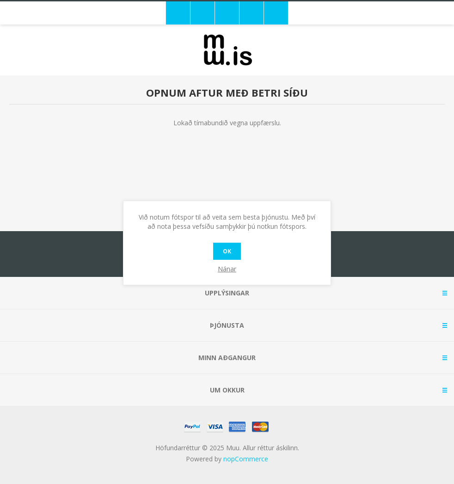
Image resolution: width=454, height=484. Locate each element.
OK (227, 251)
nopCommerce (245, 458)
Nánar (227, 268)
